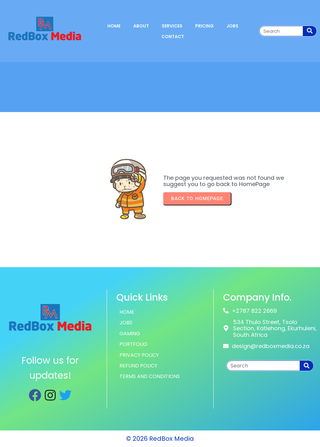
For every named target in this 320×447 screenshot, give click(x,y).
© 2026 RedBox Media (160, 438)
